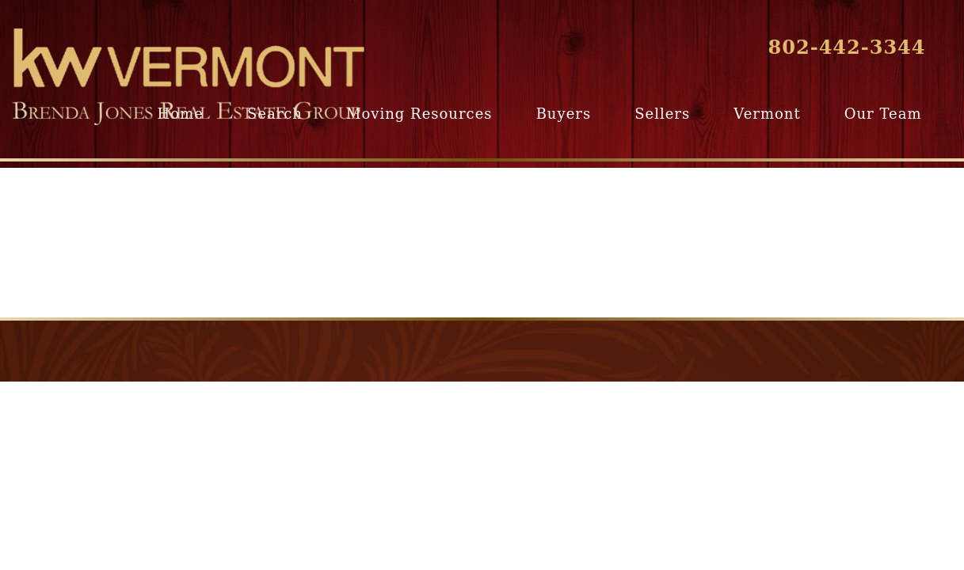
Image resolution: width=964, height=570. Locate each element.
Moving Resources (419, 113)
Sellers (662, 113)
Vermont (766, 113)
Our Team (883, 113)
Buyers (563, 113)
